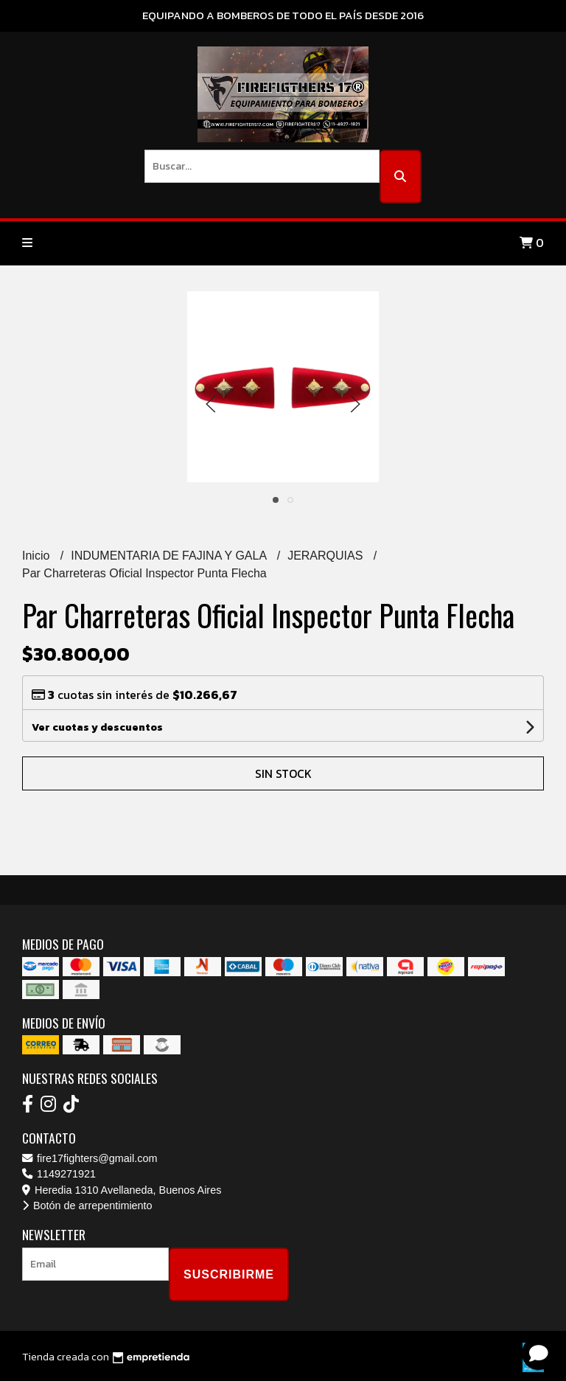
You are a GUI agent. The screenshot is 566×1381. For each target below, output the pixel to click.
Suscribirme (229, 1274)
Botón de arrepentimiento (87, 1205)
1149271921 (59, 1174)
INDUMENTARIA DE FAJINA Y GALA (170, 555)
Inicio (37, 555)
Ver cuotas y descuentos (97, 727)
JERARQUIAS (326, 555)
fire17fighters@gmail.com (89, 1158)
